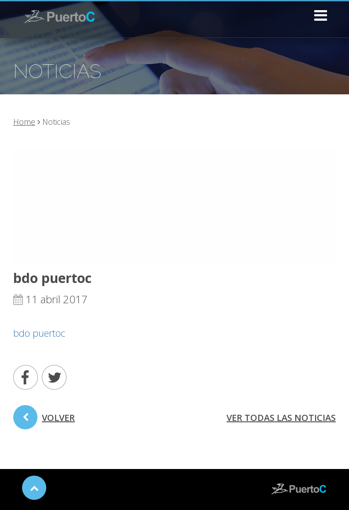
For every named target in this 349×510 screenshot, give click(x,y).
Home (24, 121)
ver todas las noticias (281, 418)
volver (44, 420)
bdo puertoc (39, 332)
